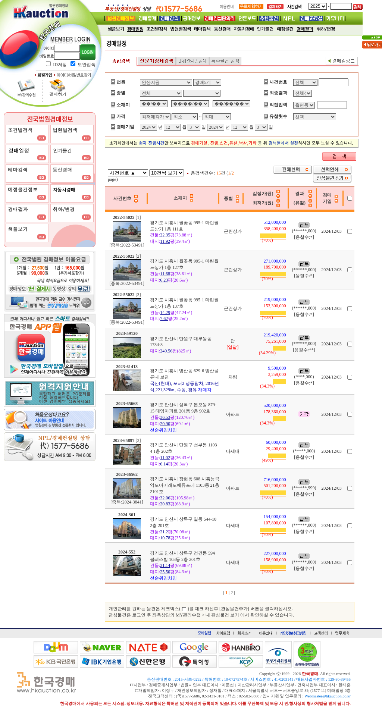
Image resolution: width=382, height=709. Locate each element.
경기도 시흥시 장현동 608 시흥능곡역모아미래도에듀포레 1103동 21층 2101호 (184, 485)
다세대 (232, 451)
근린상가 (233, 231)
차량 (232, 377)
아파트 (232, 414)
